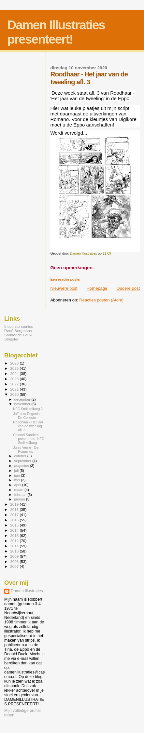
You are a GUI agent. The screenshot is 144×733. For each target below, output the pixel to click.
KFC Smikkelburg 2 (28, 409)
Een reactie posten (65, 279)
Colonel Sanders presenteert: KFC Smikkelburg (28, 439)
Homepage (97, 288)
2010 (15, 551)
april (18, 485)
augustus (22, 466)
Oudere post (128, 288)
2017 (15, 515)
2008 (15, 561)
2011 (15, 546)
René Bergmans (18, 330)
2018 (15, 509)
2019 (15, 504)
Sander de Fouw (18, 335)
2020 (15, 394)
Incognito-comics (18, 326)
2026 (15, 363)
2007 (15, 566)
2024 (15, 373)
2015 (15, 525)
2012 (15, 541)
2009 (15, 556)
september (23, 461)
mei (17, 480)
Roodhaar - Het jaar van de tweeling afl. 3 (28, 426)
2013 (15, 535)
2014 (15, 530)
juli (17, 471)
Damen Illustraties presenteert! (56, 32)
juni (17, 475)
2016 (15, 520)
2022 (15, 384)
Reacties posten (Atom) (101, 300)
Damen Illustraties (27, 591)
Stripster (11, 339)
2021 (15, 389)
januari (20, 499)
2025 (15, 368)
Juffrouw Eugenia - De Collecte (27, 416)
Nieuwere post (63, 288)
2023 (15, 379)
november (23, 404)
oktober (20, 456)
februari (21, 495)
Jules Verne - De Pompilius (25, 449)
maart (19, 490)
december (23, 399)
